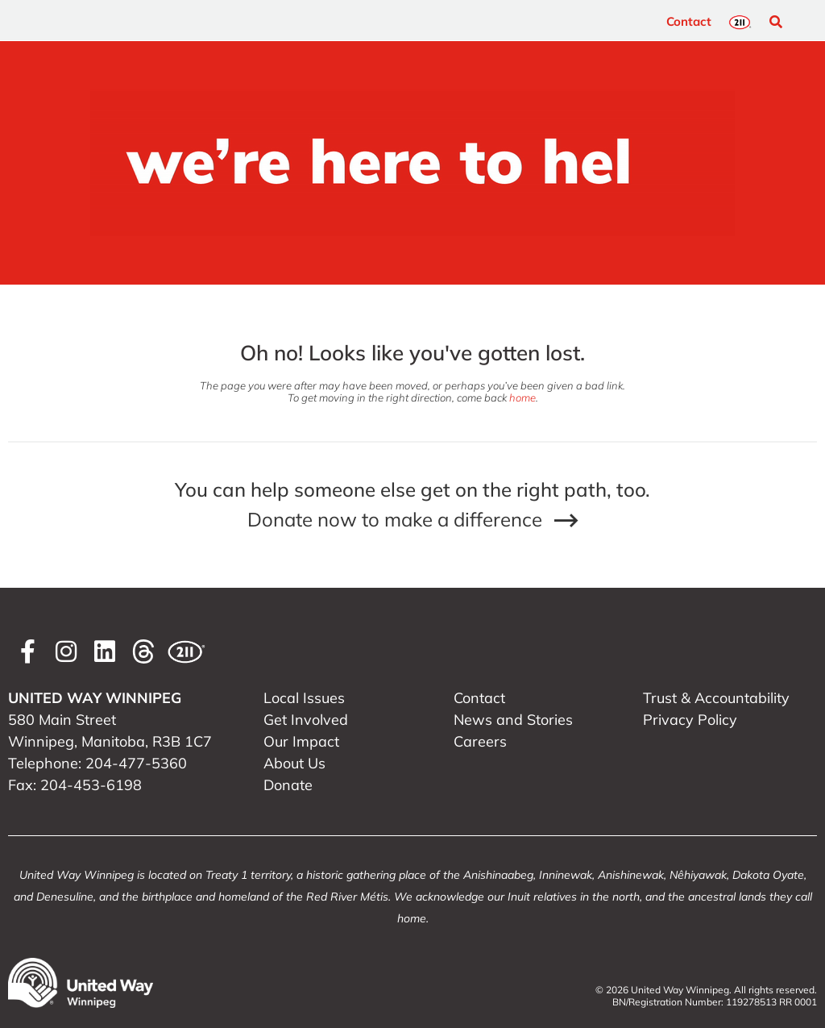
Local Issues (304, 698)
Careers (480, 741)
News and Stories (513, 719)
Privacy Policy (690, 719)
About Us (294, 763)
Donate (288, 785)
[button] (776, 22)
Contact (688, 21)
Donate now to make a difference (394, 519)
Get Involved (305, 719)
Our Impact (301, 741)
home (522, 397)
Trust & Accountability (716, 698)
